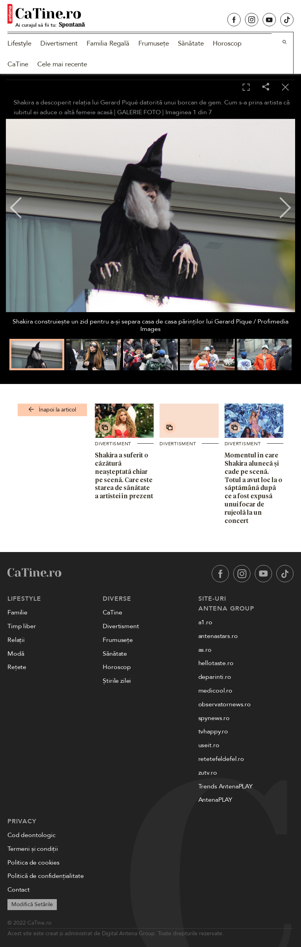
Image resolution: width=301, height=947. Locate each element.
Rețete (16, 667)
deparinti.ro (214, 677)
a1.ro (205, 622)
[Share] (266, 87)
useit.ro (208, 745)
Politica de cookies (33, 862)
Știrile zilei (117, 680)
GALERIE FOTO (139, 112)
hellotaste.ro (216, 663)
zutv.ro (207, 772)
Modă (15, 653)
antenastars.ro (218, 636)
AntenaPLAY (215, 799)
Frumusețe (153, 43)
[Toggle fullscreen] (246, 87)
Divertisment (59, 43)
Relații (16, 640)
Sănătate (191, 43)
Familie (17, 612)
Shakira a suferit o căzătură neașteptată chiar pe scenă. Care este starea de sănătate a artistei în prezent (124, 475)
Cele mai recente (62, 64)
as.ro (205, 649)
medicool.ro (215, 690)
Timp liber (21, 626)
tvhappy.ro (213, 731)
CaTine (17, 64)
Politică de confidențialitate (45, 876)
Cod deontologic (31, 835)
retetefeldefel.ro (221, 759)
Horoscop (227, 43)
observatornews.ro (224, 704)
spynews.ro (214, 718)
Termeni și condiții (32, 849)
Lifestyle (19, 43)
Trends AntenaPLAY (225, 786)
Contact (18, 889)
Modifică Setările (32, 904)
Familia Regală (108, 43)
